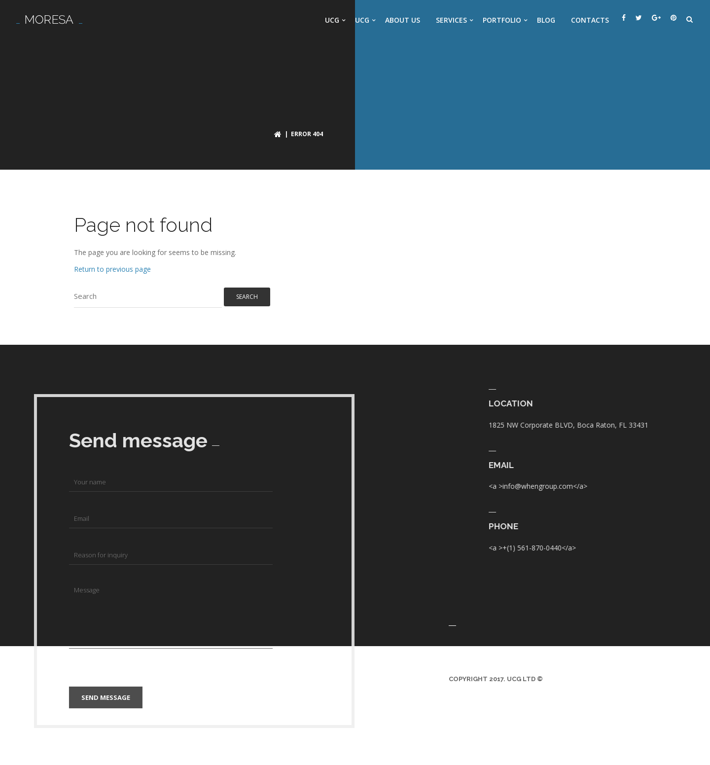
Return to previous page (112, 269)
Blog (546, 20)
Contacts (590, 20)
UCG (332, 20)
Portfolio (502, 20)
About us (402, 20)
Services (451, 20)
